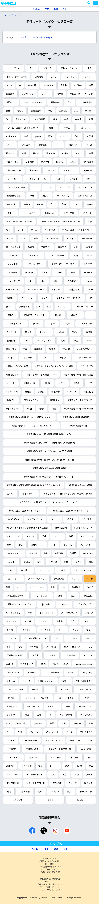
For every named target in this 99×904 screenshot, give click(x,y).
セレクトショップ (14, 553)
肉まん (71, 672)
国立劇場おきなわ (34, 774)
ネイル (62, 629)
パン (49, 689)
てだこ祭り (56, 757)
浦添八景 (47, 68)
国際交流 (62, 246)
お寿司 (62, 570)
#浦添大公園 (29, 383)
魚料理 (73, 553)
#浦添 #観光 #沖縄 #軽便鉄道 (76, 417)
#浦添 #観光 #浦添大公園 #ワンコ (41, 374)
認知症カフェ (13, 706)
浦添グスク (11, 349)
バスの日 (29, 272)
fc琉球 (73, 161)
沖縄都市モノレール (83, 527)
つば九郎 (57, 536)
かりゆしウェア (44, 340)
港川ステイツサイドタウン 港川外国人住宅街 (27, 527)
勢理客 (35, 655)
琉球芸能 (78, 85)
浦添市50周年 (61, 527)
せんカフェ (59, 578)
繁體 (56, 8)
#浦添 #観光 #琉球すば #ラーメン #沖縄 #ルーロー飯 (49, 459)
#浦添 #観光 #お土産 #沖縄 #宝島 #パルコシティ (49, 434)
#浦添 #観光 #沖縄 (78, 425)
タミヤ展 (45, 161)
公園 (91, 119)
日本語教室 (87, 238)
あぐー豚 (10, 680)
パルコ (45, 357)
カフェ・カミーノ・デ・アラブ (78, 646)
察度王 (70, 519)
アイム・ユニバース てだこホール (23, 127)
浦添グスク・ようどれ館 (81, 740)
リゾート (45, 93)
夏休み (89, 774)
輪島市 (27, 204)
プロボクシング (85, 706)
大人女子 (33, 553)
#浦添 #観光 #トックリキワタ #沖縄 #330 (31, 425)
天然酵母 (64, 689)
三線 (25, 349)
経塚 (36, 238)
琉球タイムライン (32, 400)
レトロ (76, 204)
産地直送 (59, 553)
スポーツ (34, 731)
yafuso (88, 280)
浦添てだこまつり (53, 740)
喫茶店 (78, 119)
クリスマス (43, 621)
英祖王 (28, 391)
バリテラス (11, 638)
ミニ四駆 (30, 161)
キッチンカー (28, 493)
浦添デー (75, 315)
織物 (89, 255)
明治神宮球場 (73, 289)
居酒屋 (90, 204)
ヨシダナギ (48, 85)
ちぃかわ (28, 357)
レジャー (11, 740)
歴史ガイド (20, 119)
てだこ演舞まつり (84, 680)
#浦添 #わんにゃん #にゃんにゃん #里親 (54, 366)
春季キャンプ (33, 255)
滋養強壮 (76, 587)
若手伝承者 (12, 255)
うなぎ (90, 587)
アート (10, 144)
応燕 (52, 204)
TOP (4, 15)
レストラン (87, 621)
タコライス (11, 561)
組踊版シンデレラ (46, 680)
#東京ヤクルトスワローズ (80, 400)
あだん (75, 332)
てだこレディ (12, 774)
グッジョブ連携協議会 (16, 723)
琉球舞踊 (38, 349)
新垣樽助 (55, 391)
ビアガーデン (28, 93)
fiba (42, 280)
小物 (30, 612)
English (36, 8)
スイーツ (72, 782)
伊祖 (75, 246)
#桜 (90, 383)
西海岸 (67, 323)
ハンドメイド (86, 544)
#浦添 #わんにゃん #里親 (80, 485)
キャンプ (18, 800)
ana (76, 110)
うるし (73, 272)
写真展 (63, 85)
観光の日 (10, 153)
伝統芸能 (89, 246)
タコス (27, 561)
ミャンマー (12, 714)
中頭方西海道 (32, 748)
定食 (66, 561)
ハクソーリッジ (52, 672)
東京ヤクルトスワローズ (59, 748)
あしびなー (12, 178)
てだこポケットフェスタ (63, 263)
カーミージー (85, 323)
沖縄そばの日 (12, 374)
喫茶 (49, 306)
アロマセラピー (41, 595)
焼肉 (58, 178)
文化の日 (43, 144)
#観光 (62, 383)
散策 (69, 791)
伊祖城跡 (12, 748)
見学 (65, 774)
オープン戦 (11, 204)
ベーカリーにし (85, 689)
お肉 (9, 570)
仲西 (8, 731)
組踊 (91, 85)
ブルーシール (12, 536)
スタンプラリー (84, 357)
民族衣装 (88, 595)
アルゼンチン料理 (60, 663)
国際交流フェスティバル (19, 604)
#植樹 (76, 383)
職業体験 (50, 153)
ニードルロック (13, 246)
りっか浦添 (12, 272)
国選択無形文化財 (15, 655)
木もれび (34, 646)
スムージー (70, 655)
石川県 (40, 204)
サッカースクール (83, 570)
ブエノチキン (12, 161)
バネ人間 (66, 349)
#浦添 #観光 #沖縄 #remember (78, 408)
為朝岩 (31, 246)
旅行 (89, 178)
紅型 (91, 765)
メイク (21, 15)
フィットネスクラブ (37, 578)
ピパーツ (89, 612)
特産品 (67, 127)
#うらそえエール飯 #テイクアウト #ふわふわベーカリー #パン (49, 502)
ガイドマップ (13, 280)
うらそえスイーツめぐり (36, 697)
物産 (76, 340)
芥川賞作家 (49, 229)
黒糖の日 (34, 170)
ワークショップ (13, 612)
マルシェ (64, 136)
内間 (58, 144)
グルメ (10, 212)
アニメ (55, 519)
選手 (9, 544)
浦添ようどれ (35, 757)
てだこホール (13, 757)
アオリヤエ (69, 212)
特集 (40, 791)
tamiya (59, 161)
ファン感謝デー (57, 255)
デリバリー (44, 570)
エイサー (54, 765)
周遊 (89, 68)
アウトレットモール (36, 178)
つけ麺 (9, 629)
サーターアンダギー (84, 306)
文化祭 (10, 238)
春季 (53, 544)
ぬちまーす (11, 621)
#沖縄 (47, 383)
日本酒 (42, 663)
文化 (32, 68)
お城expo (49, 212)
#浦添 (54, 408)
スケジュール (86, 536)
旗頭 (40, 765)
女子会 (89, 629)
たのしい (55, 791)
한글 (65, 8)
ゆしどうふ (88, 553)
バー (63, 587)
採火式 (35, 689)
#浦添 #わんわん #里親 (17, 366)
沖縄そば (10, 765)
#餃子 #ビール (35, 519)
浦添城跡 (74, 757)
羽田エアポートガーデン (81, 93)
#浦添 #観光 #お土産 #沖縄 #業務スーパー (60, 221)
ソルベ (57, 638)
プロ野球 (57, 782)
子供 (26, 340)
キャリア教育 (86, 714)
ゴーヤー (50, 170)
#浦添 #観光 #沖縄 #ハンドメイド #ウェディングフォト (49, 476)
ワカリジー (46, 246)
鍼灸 (73, 595)
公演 (23, 238)
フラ (35, 187)
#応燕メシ (54, 400)
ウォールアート (46, 612)
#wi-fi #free (13, 519)
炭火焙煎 (38, 723)
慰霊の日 (63, 110)
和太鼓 (79, 765)
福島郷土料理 (26, 663)
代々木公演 (88, 161)
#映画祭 (62, 357)
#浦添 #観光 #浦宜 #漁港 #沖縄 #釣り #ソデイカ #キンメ (33, 485)
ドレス (64, 604)
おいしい (81, 800)
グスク (36, 323)
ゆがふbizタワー (34, 263)
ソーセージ (27, 297)
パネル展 (32, 85)
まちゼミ (72, 280)
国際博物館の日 (14, 195)
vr (20, 85)
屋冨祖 (89, 332)
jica (38, 306)
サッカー (89, 110)
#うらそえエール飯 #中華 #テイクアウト (71, 510)
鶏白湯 (59, 621)
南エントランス (85, 187)
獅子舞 (11, 697)
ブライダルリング (69, 612)
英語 (90, 221)
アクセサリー (26, 629)
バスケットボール (36, 289)
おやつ (10, 493)
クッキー (51, 655)
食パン (9, 306)
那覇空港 (73, 144)
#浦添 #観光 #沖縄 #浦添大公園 (78, 374)
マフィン (88, 655)
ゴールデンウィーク (16, 187)
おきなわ (56, 289)
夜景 (8, 646)
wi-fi (54, 119)
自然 (69, 102)
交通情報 (11, 340)
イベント (73, 178)
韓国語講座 (36, 110)
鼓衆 (67, 765)
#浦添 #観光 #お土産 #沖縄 (19, 221)
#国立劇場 (88, 391)
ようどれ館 (86, 748)
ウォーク (30, 536)
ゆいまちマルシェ (85, 349)
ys (90, 315)
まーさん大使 (86, 791)
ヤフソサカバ (69, 170)
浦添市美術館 (12, 782)
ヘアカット (45, 629)
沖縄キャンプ (37, 544)
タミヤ (78, 153)
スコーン (10, 663)
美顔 (8, 587)
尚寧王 (44, 272)
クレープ (75, 578)
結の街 (11, 315)
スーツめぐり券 (30, 740)
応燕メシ (87, 212)
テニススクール (13, 578)
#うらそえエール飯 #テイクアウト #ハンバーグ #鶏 (68, 493)
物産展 (60, 93)
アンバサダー (86, 102)
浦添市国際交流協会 (16, 595)
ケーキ (69, 731)
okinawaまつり (14, 170)
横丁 (8, 229)
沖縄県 (45, 195)
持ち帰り (25, 570)
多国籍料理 (24, 306)
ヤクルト (49, 800)
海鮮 (46, 553)
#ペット (11, 383)
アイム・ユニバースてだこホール (77, 229)
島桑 (53, 774)
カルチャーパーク (15, 323)
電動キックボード (69, 68)
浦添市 (51, 323)
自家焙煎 (39, 76)
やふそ (90, 289)
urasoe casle (13, 672)
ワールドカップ (13, 289)
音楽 (53, 587)
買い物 (36, 153)
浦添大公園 (24, 791)
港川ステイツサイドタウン (68, 297)
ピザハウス (62, 306)
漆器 (56, 280)
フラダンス (87, 76)
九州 (63, 340)
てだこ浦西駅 (39, 119)
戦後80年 (11, 102)
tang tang (87, 672)
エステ (20, 587)
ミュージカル (53, 238)
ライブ (54, 76)
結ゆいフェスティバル (34, 315)
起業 (39, 714)
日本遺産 (87, 519)
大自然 (41, 391)
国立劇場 (10, 93)
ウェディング (85, 604)
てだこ (20, 110)
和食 (20, 646)
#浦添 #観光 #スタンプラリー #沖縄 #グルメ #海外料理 (49, 442)
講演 (27, 714)
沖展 (32, 195)
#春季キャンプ (13, 408)
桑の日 (59, 272)
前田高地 (32, 672)
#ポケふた (71, 391)
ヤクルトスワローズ (35, 782)
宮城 (20, 731)
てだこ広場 (65, 187)
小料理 (61, 332)
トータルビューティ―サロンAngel (36, 37)
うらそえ (68, 544)
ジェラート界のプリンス (35, 638)
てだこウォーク (37, 587)
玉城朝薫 (88, 272)
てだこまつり (86, 731)
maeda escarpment (84, 663)
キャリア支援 (66, 714)
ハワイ (48, 187)
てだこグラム (13, 68)
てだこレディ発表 (15, 689)
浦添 (68, 706)
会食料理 (52, 561)
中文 (47, 8)
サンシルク (12, 263)
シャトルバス (29, 212)
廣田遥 (52, 349)
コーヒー (77, 723)
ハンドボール (52, 731)
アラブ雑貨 (51, 646)
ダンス (44, 297)
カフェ (88, 697)
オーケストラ (63, 195)
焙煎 (52, 723)
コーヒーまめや (66, 697)
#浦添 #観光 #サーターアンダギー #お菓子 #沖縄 (49, 451)
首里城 (90, 136)
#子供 (10, 357)
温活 (60, 595)
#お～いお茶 (12, 391)
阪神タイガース (85, 195)
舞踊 (51, 127)
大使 (8, 110)
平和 (50, 110)
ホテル (34, 229)
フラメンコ (69, 76)
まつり (28, 332)
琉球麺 (27, 621)
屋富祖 (10, 297)
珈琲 (63, 723)
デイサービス (33, 706)
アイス (89, 144)
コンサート (12, 332)
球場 (44, 536)
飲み (64, 204)
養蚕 (76, 255)
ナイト (21, 229)
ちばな (78, 561)
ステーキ (26, 680)
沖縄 (26, 136)
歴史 (21, 544)
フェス (9, 85)
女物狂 (65, 680)
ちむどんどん (86, 366)
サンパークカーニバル (16, 76)
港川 (77, 136)
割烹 (91, 561)
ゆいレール (44, 332)
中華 (66, 119)
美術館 (58, 315)
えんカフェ (52, 706)
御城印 (70, 238)
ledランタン (85, 127)
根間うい (11, 400)
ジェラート (72, 638)
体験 (77, 774)
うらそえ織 (26, 765)
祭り (90, 757)
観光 (50, 136)
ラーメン (89, 638)
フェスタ (26, 144)
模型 (91, 153)
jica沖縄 (46, 604)
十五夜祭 (88, 263)
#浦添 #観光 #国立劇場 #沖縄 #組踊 (49, 468)
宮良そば (88, 170)
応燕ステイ (11, 136)
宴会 (39, 561)
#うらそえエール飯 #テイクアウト (25, 510)
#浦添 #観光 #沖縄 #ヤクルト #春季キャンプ (29, 417)
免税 (24, 153)
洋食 (72, 621)
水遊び (65, 153)
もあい (75, 629)
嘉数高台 (55, 102)
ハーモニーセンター (33, 102)
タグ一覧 (12, 15)
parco (38, 136)
